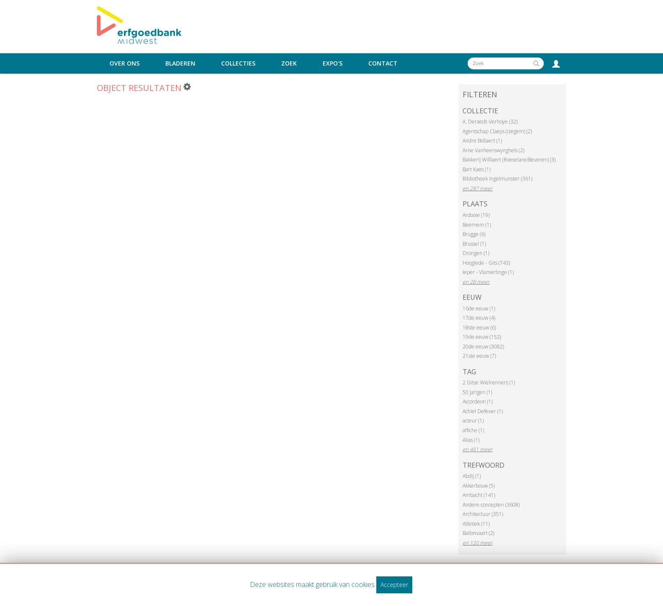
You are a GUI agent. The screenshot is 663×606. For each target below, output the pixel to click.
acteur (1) (473, 420)
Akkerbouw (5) (479, 485)
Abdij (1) (472, 476)
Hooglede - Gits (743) (486, 262)
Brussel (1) (474, 243)
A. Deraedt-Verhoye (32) (490, 121)
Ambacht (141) (479, 495)
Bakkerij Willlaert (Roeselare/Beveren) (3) (509, 159)
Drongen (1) (476, 253)
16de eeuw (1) (479, 308)
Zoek (289, 63)
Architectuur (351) (483, 514)
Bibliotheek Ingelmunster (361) (497, 178)
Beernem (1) (477, 224)
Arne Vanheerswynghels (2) (493, 150)
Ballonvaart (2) (478, 533)
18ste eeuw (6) (479, 327)
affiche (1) (473, 430)
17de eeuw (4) (479, 317)
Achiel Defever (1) (483, 411)
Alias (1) (471, 440)
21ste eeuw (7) (479, 355)
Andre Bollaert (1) (482, 140)
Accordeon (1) (478, 401)
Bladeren (180, 63)
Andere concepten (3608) (491, 504)
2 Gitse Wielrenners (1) (489, 382)
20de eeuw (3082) (483, 346)
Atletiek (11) (476, 523)
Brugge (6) (474, 234)
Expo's (332, 63)
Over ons (125, 63)
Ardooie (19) (476, 215)
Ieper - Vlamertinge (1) (488, 272)
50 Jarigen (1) (477, 392)
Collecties (238, 63)
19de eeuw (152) (482, 336)
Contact (382, 63)
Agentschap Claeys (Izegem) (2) (497, 131)
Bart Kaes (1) (476, 169)
